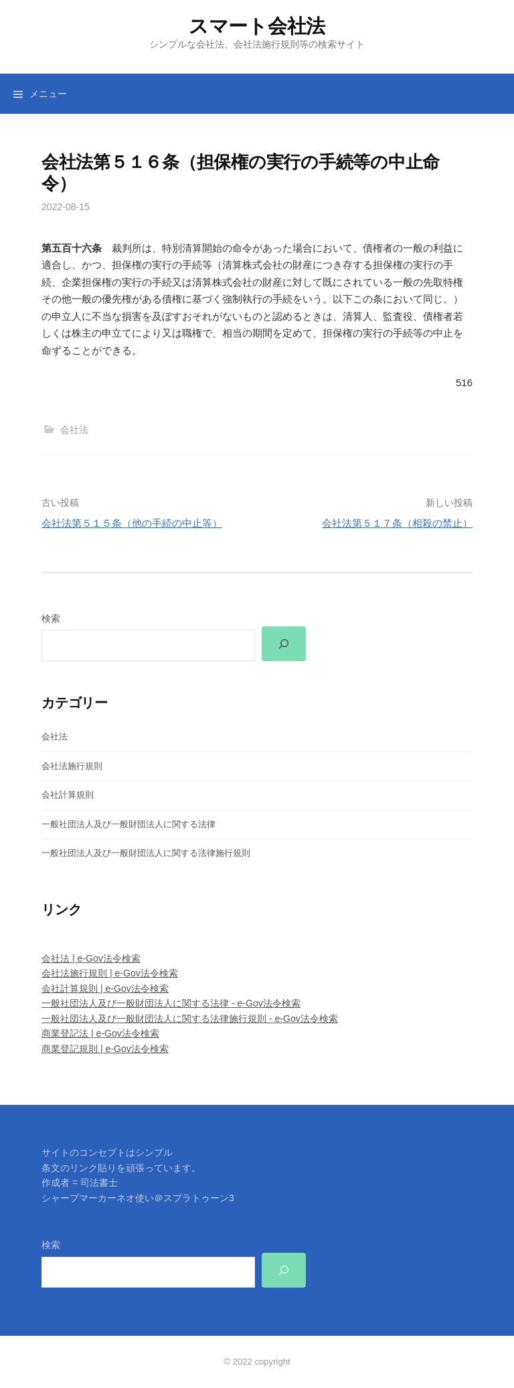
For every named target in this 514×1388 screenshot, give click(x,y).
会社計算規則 (67, 795)
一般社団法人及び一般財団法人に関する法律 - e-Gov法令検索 (171, 1003)
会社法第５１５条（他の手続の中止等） (131, 523)
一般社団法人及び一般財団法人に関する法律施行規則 (145, 853)
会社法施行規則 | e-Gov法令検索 (109, 973)
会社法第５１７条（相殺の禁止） (397, 523)
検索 (50, 618)
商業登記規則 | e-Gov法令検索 (105, 1048)
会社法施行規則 (71, 766)
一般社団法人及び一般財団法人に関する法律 (128, 824)
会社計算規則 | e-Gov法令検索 (105, 988)
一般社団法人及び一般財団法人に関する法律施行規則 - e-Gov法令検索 (189, 1018)
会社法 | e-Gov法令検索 (91, 958)
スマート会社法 (257, 26)
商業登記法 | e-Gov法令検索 (100, 1033)
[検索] (284, 643)
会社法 (74, 429)
